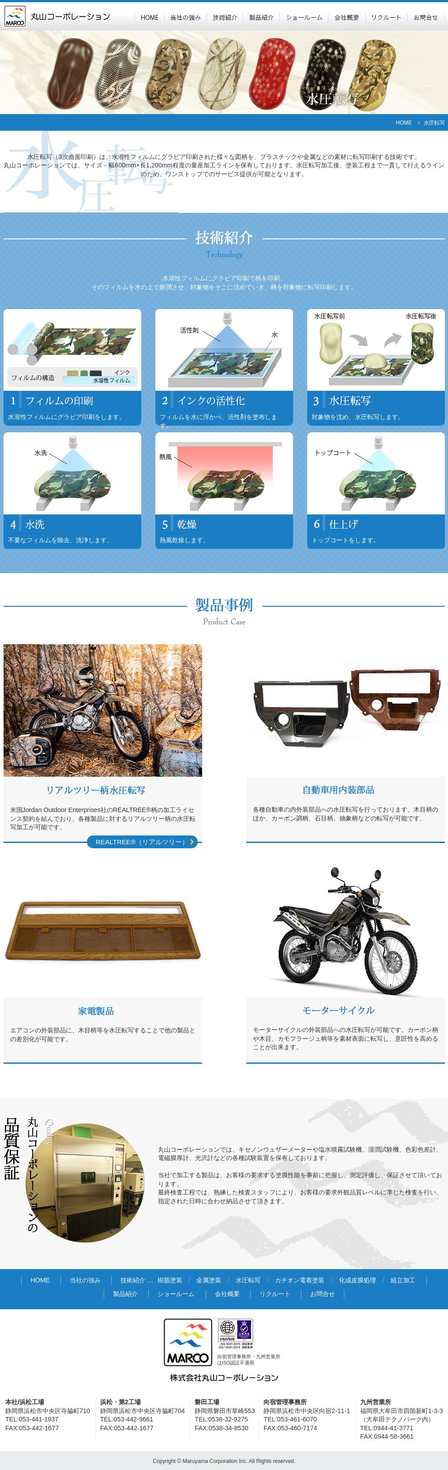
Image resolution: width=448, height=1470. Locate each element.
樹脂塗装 (170, 1280)
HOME (149, 16)
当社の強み (185, 16)
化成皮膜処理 (357, 1280)
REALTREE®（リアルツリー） (142, 842)
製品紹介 (261, 16)
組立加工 (403, 1280)
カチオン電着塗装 (299, 1280)
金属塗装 (208, 1280)
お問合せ (426, 16)
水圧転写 (248, 1280)
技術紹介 (225, 16)
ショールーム (303, 16)
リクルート (386, 16)
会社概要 (346, 16)
